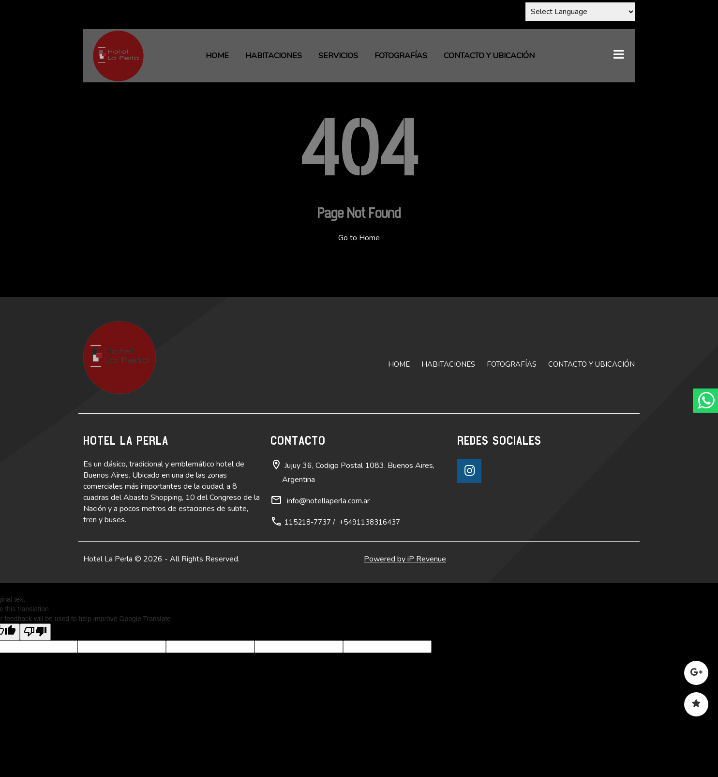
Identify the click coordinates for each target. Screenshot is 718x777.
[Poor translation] (35, 631)
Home (217, 55)
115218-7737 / (309, 522)
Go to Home (359, 238)
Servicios (338, 55)
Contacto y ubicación (489, 55)
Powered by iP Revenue (405, 559)
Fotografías (400, 55)
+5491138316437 (369, 522)
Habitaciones (273, 55)
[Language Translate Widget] (580, 11)
